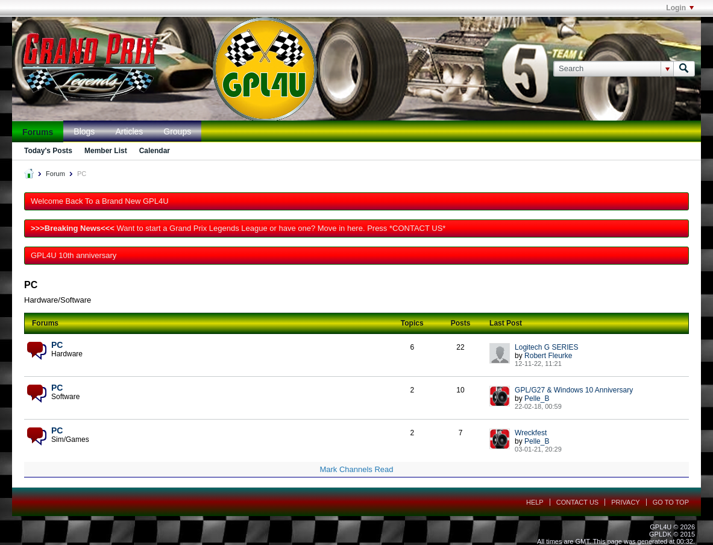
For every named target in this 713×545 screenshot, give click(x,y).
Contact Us (577, 502)
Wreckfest (531, 433)
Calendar (154, 150)
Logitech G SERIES (546, 347)
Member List (105, 150)
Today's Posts (48, 150)
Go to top (671, 502)
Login (680, 8)
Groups (177, 131)
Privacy (625, 502)
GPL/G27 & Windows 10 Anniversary (574, 390)
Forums (37, 132)
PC (57, 345)
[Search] (613, 69)
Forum (55, 173)
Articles (129, 131)
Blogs (84, 131)
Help (535, 502)
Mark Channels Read (356, 469)
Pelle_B (536, 398)
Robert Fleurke (548, 355)
